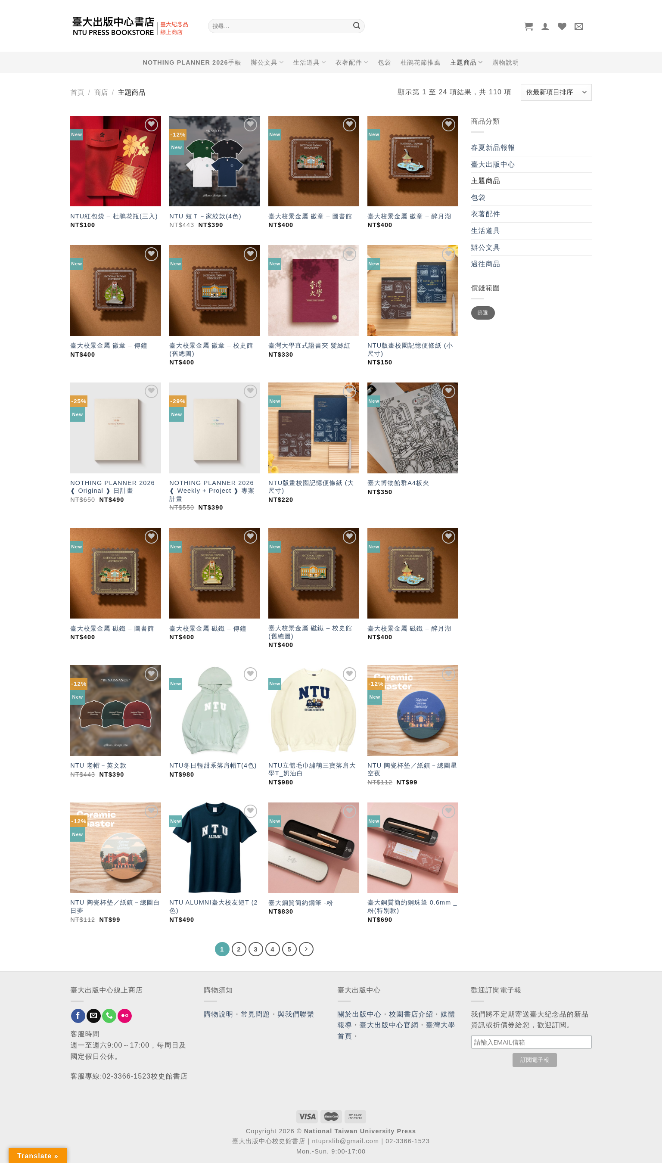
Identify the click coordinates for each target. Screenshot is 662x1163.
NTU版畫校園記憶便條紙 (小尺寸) (410, 349)
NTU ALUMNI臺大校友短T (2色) (213, 906)
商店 (101, 92)
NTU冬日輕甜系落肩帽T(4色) (213, 765)
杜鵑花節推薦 (421, 62)
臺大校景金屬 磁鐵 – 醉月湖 (409, 628)
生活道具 (309, 62)
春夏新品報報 (493, 147)
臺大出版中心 (493, 164)
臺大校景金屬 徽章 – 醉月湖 (409, 216)
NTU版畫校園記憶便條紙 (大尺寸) (311, 486)
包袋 (384, 62)
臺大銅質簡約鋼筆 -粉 (300, 902)
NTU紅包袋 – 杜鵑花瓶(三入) (114, 216)
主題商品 (466, 62)
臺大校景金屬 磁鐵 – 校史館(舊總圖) (310, 632)
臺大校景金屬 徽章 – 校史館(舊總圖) (211, 349)
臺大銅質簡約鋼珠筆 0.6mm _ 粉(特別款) (412, 906)
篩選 (483, 313)
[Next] (306, 949)
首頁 (77, 92)
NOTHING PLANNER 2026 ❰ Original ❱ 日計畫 (112, 486)
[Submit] (357, 26)
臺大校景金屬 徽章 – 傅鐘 (108, 345)
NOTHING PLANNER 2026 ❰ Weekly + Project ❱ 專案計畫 (212, 490)
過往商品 (485, 263)
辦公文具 (267, 62)
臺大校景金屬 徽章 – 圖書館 (310, 216)
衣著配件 (352, 62)
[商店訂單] (556, 92)
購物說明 (505, 62)
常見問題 (255, 1014)
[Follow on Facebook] (78, 1016)
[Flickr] (125, 1016)
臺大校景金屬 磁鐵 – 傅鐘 (207, 628)
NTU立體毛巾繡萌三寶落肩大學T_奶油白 (312, 769)
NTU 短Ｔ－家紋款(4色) (205, 216)
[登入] (545, 26)
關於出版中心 (360, 1014)
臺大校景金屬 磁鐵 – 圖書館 (112, 628)
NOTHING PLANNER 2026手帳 (192, 62)
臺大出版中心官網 (389, 1025)
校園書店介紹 (411, 1014)
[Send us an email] (94, 1016)
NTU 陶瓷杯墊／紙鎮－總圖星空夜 (412, 769)
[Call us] (109, 1016)
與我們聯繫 (296, 1014)
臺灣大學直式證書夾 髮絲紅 (309, 345)
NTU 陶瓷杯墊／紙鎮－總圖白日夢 (115, 906)
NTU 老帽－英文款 (98, 765)
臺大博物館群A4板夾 (398, 482)
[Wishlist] (562, 26)
